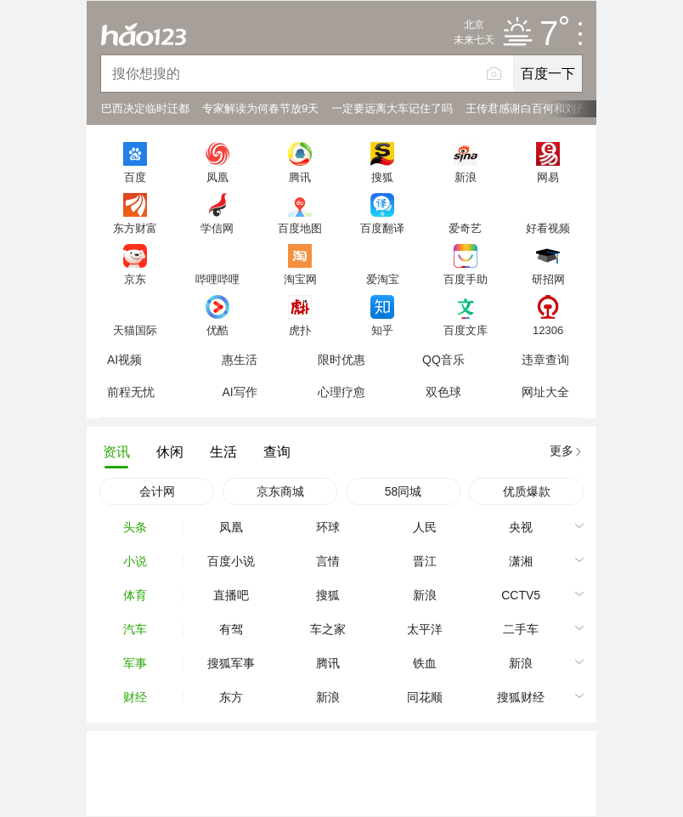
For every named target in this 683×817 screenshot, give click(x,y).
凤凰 (217, 177)
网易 (548, 177)
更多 (561, 450)
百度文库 (465, 330)
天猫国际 (135, 330)
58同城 (403, 491)
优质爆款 (526, 491)
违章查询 (545, 359)
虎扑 (300, 330)
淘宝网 (300, 279)
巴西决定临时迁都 (145, 108)
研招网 (548, 279)
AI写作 (239, 392)
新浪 (465, 177)
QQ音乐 (443, 359)
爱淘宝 (382, 279)
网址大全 (545, 392)
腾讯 (300, 177)
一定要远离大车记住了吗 (392, 108)
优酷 (217, 330)
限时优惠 (341, 359)
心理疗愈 (341, 392)
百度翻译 (382, 228)
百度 (135, 177)
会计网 (157, 491)
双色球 (443, 392)
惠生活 (239, 359)
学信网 (217, 228)
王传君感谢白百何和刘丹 (526, 108)
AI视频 (124, 359)
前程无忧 (131, 392)
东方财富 (135, 228)
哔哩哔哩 (217, 279)
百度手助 (465, 279)
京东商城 (280, 491)
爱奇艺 (465, 228)
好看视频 (548, 228)
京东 (135, 279)
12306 (548, 330)
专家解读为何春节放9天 (260, 108)
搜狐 (382, 177)
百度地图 (300, 228)
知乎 (382, 330)
